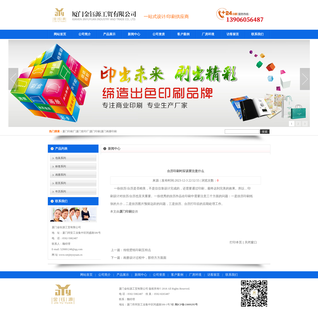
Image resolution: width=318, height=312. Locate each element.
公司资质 (158, 34)
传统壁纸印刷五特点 (137, 250)
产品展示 (109, 34)
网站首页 (60, 34)
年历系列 (60, 191)
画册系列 (60, 174)
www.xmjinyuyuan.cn (70, 254)
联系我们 (257, 34)
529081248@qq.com (71, 249)
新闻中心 (134, 34)
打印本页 (236, 242)
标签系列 (60, 166)
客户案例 (183, 34)
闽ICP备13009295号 (186, 304)
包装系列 (60, 158)
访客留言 (233, 34)
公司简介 (84, 34)
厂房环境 (208, 34)
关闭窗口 (251, 242)
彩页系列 (60, 183)
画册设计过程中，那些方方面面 (144, 257)
